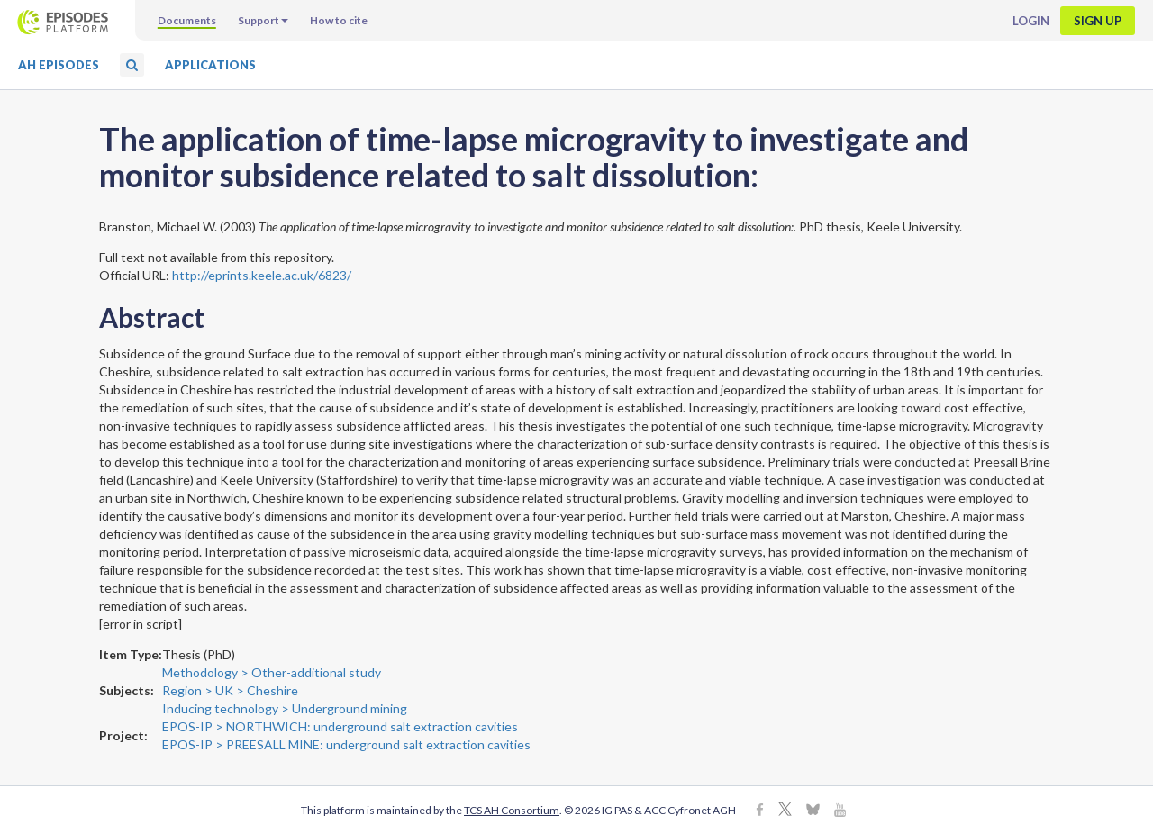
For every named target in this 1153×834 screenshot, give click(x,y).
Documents (187, 20)
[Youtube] (840, 811)
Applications (210, 65)
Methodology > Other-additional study (271, 672)
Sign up (1097, 21)
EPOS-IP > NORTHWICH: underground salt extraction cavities (340, 726)
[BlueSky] (813, 811)
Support (263, 20)
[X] (785, 811)
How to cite (339, 20)
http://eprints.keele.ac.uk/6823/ (261, 275)
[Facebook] (760, 811)
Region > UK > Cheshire (230, 690)
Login (1030, 21)
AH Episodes (58, 65)
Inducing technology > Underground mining (284, 708)
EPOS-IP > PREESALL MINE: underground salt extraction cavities (346, 744)
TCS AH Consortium (511, 810)
